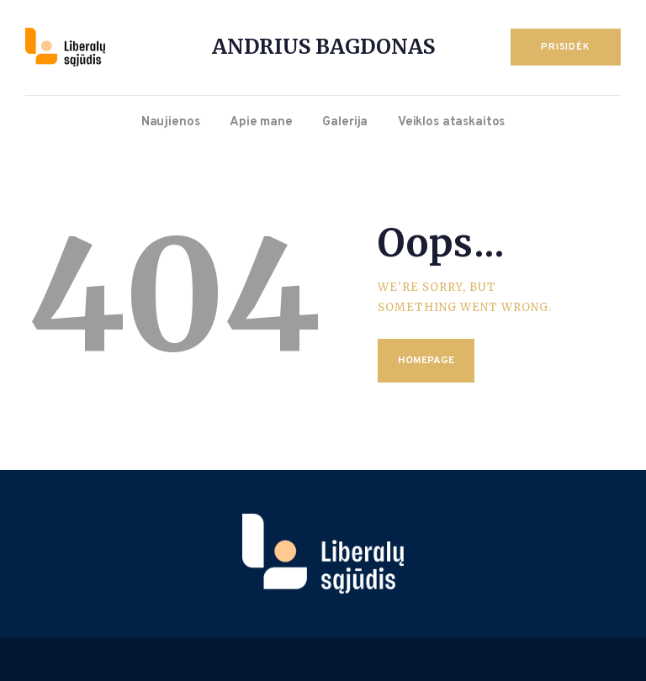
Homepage (426, 360)
